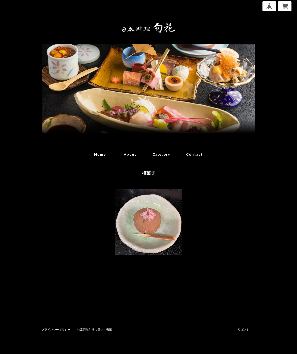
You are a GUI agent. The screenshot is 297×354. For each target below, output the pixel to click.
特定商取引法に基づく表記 (94, 329)
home (100, 154)
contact (194, 154)
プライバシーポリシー (56, 329)
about (130, 154)
